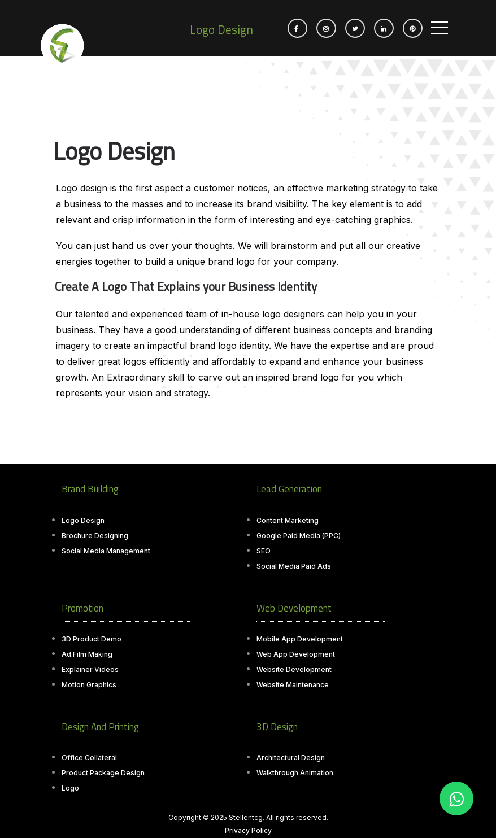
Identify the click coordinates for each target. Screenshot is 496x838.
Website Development (294, 669)
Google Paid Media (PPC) (298, 535)
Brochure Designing (95, 535)
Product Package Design (103, 773)
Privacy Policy (248, 830)
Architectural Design (290, 757)
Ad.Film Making (87, 654)
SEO (263, 551)
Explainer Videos (90, 669)
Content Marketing (287, 520)
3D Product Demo (91, 639)
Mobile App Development (299, 639)
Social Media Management (106, 551)
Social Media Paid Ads (293, 566)
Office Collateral (89, 757)
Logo (70, 788)
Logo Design (83, 520)
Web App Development (295, 654)
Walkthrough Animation (294, 773)
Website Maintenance (292, 684)
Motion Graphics (89, 684)
